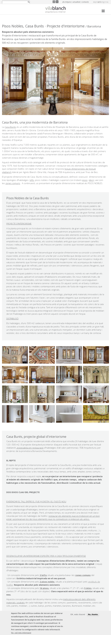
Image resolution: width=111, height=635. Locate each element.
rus (107, 2)
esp (94, 2)
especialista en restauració (30, 447)
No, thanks (93, 614)
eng (102, 2)
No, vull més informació (21, 633)
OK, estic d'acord (77, 614)
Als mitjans (66, 2)
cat (99, 2)
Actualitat (76, 2)
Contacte (85, 2)
